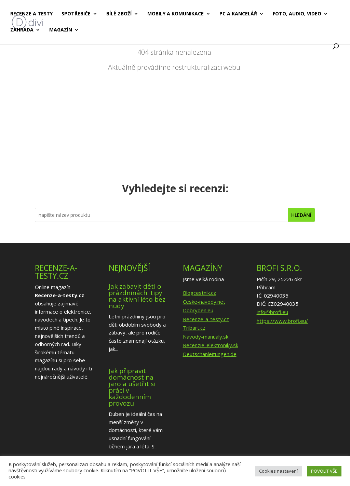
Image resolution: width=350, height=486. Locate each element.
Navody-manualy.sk (205, 336)
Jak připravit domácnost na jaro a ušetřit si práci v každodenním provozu (132, 387)
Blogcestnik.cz (199, 292)
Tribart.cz (194, 327)
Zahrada (21, 30)
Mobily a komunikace (175, 14)
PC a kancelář (238, 14)
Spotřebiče (76, 14)
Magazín (60, 30)
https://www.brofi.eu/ (282, 320)
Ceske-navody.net (204, 301)
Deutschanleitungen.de (210, 354)
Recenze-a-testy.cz (206, 319)
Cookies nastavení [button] (278, 471)
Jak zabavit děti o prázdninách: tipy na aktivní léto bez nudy (137, 296)
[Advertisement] (175, 126)
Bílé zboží (119, 14)
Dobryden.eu (198, 310)
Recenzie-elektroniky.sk (210, 345)
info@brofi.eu (272, 311)
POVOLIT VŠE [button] (324, 471)
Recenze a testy (31, 14)
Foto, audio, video (297, 14)
